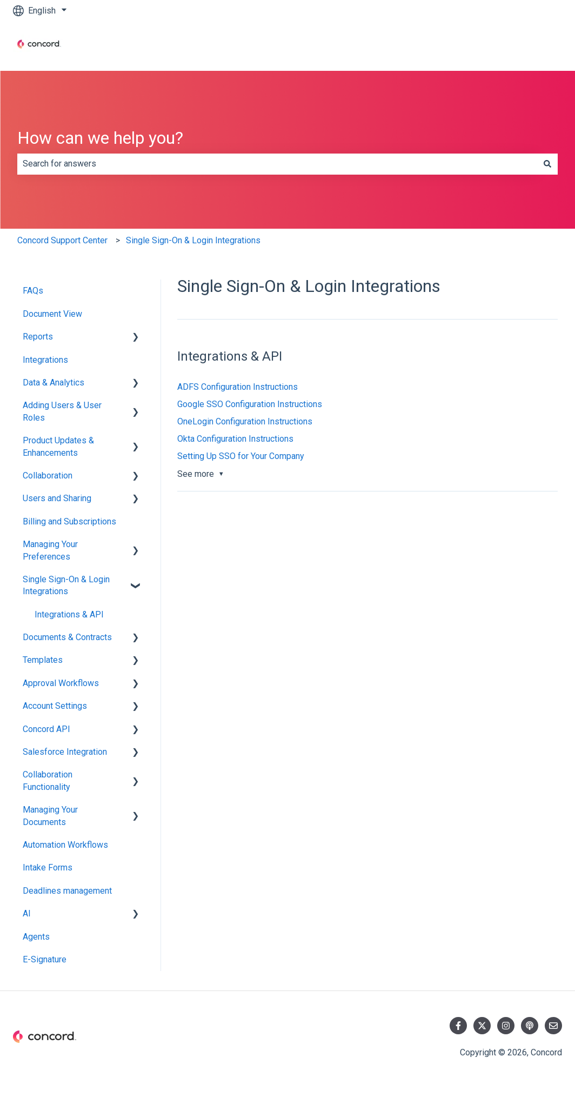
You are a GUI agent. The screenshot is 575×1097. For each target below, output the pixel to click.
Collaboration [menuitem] (47, 475)
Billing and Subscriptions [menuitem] (69, 521)
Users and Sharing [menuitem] (57, 498)
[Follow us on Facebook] (458, 1025)
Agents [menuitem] (36, 937)
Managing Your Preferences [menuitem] (50, 550)
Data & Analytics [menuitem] (53, 382)
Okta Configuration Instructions (235, 439)
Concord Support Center (62, 240)
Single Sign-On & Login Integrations (193, 240)
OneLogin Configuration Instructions (244, 421)
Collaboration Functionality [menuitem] (47, 780)
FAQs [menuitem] (33, 290)
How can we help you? (100, 138)
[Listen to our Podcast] (529, 1025)
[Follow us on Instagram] (505, 1025)
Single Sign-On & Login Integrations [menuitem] (66, 585)
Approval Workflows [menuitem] (61, 683)
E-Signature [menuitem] (44, 959)
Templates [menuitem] (43, 660)
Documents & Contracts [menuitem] (67, 637)
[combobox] (277, 164)
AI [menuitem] (27, 913)
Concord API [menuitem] (46, 729)
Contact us (531, 46)
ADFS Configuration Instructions (237, 387)
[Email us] (553, 1025)
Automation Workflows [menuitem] (65, 845)
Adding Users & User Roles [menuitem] (62, 411)
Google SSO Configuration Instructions (249, 404)
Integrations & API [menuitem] (69, 614)
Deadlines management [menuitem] (67, 891)
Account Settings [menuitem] (55, 706)
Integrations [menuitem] (45, 360)
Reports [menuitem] (38, 336)
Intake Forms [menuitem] (47, 867)
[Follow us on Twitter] (482, 1025)
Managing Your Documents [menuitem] (50, 816)
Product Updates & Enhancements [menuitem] (58, 446)
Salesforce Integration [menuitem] (65, 752)
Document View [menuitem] (52, 314)
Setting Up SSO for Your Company (240, 456)
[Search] (547, 164)
